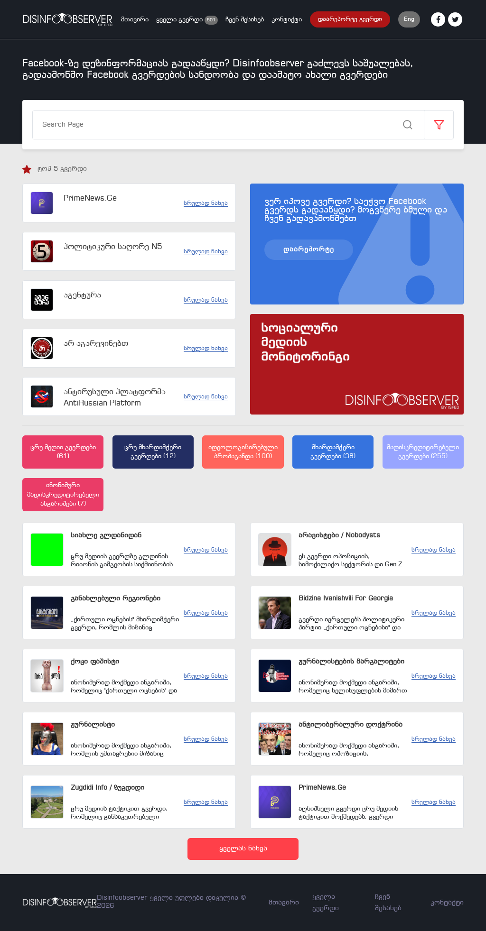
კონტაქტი (286, 20)
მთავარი (135, 20)
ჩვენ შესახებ (244, 20)
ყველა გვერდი (180, 20)
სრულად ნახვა (206, 203)
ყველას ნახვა (243, 848)
